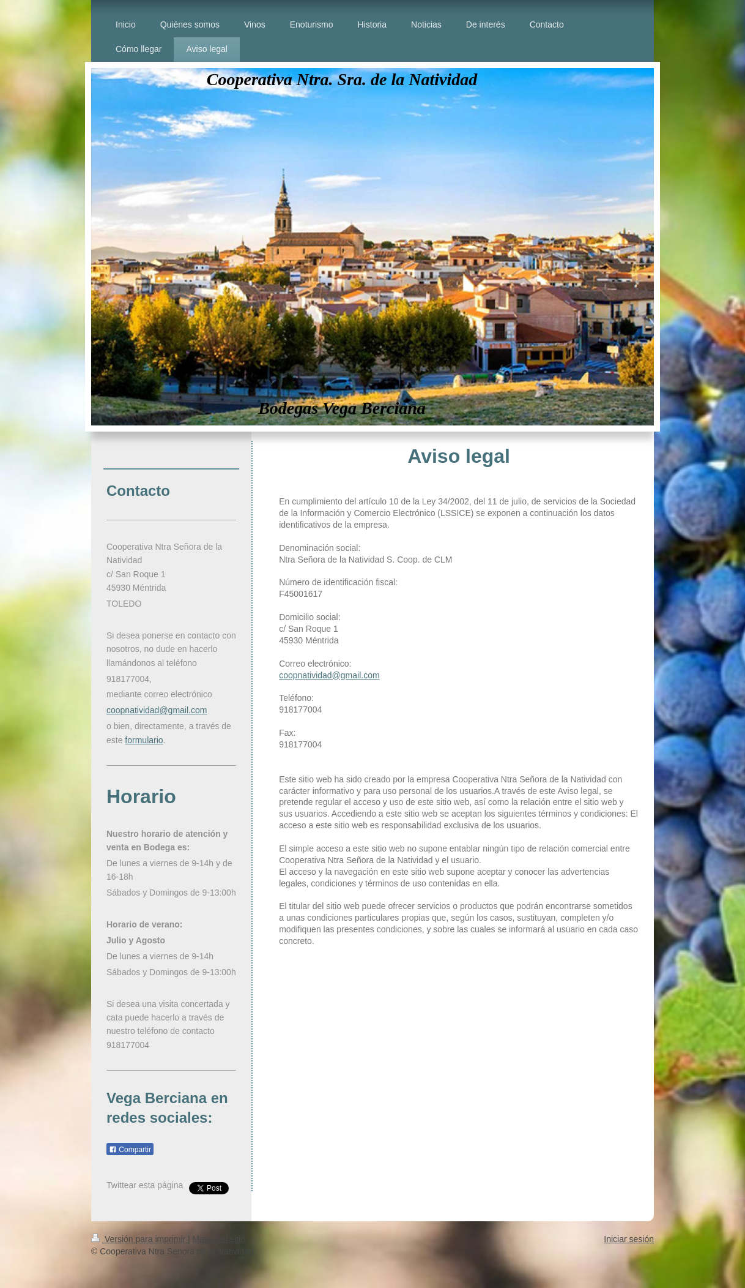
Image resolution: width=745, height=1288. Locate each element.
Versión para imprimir (139, 1239)
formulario (144, 740)
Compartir (130, 1149)
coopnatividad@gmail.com (329, 675)
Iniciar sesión (629, 1239)
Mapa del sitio (219, 1239)
